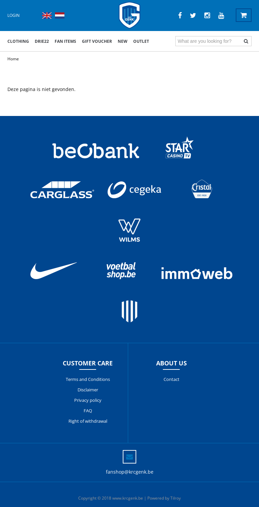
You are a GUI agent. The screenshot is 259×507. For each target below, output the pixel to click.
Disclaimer (88, 390)
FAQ (88, 411)
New (122, 41)
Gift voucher (97, 41)
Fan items (65, 41)
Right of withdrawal (87, 421)
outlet (141, 41)
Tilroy (175, 498)
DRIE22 (42, 41)
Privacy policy (88, 400)
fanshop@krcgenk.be (129, 472)
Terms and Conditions (88, 379)
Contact (171, 379)
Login (13, 15)
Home (13, 59)
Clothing (18, 41)
